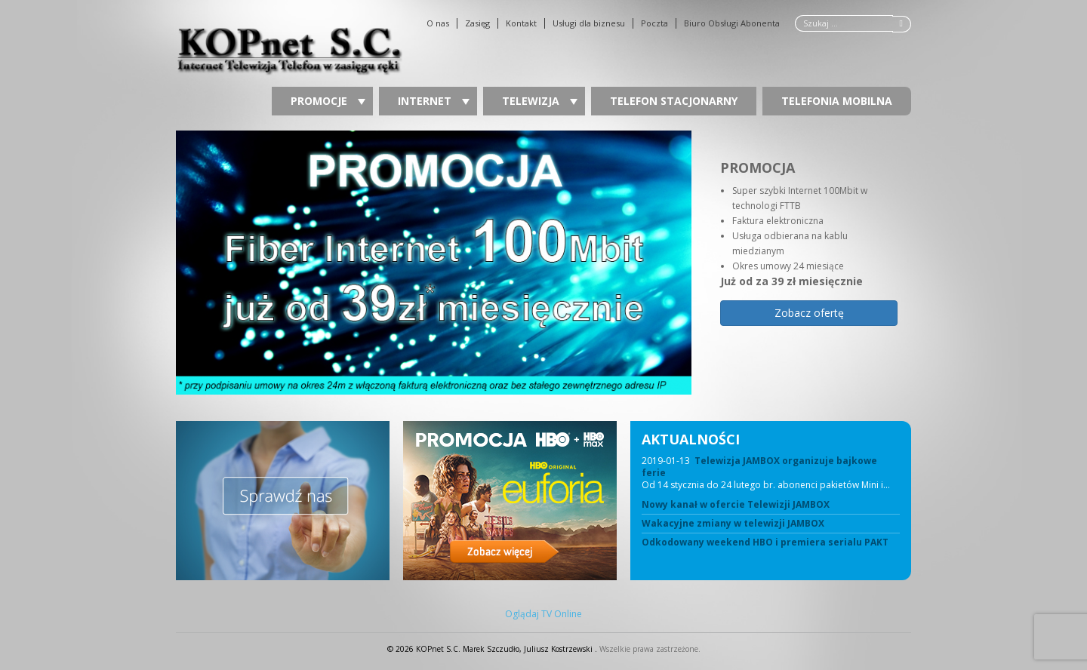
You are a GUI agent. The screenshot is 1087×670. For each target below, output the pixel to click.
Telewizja (539, 101)
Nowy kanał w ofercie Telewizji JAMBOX (736, 505)
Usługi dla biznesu (589, 23)
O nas (437, 23)
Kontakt (521, 23)
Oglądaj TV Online (543, 614)
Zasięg (477, 23)
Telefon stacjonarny (673, 101)
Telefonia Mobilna (836, 101)
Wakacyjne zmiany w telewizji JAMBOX (733, 524)
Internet (434, 101)
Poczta (654, 23)
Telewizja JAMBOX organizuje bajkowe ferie (759, 466)
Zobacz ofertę (809, 313)
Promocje (328, 101)
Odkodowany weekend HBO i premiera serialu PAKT (765, 542)
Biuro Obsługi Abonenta (732, 23)
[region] (543, 263)
